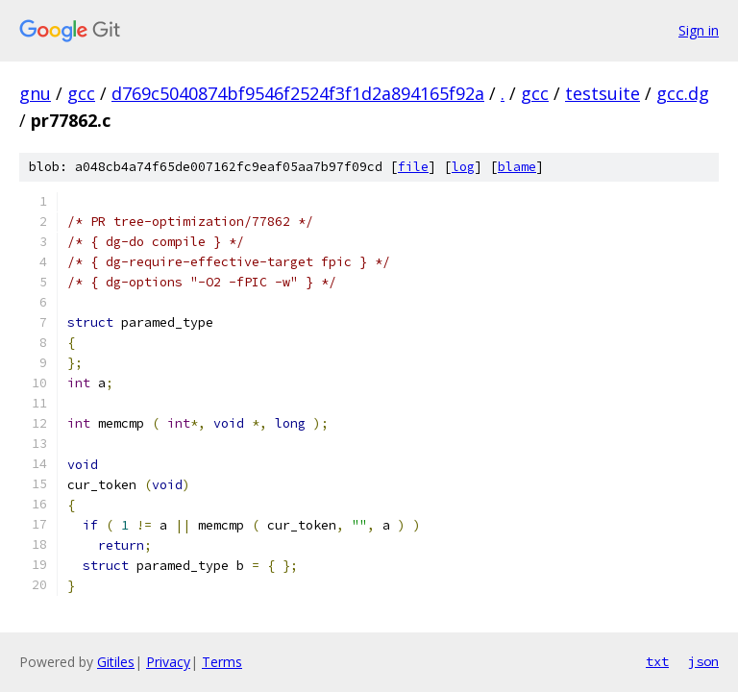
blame (517, 167)
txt (657, 661)
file (413, 167)
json (703, 661)
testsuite (602, 93)
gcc (81, 93)
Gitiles (116, 662)
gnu (35, 93)
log (463, 167)
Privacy (168, 662)
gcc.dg (682, 93)
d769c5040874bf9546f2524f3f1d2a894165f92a (297, 93)
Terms (222, 662)
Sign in (698, 30)
